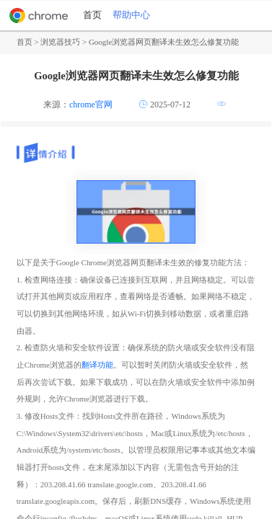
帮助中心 (131, 15)
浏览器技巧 (60, 41)
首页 (92, 15)
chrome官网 (91, 104)
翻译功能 (97, 364)
